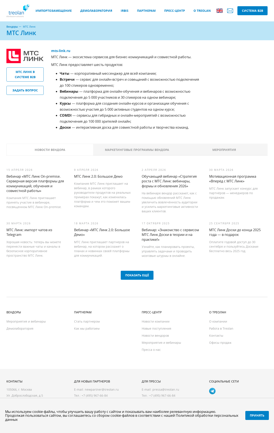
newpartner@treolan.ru (102, 389)
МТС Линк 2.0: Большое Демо (98, 176)
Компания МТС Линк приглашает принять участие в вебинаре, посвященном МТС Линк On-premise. (34, 202)
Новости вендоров (155, 335)
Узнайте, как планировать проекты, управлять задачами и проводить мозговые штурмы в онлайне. (168, 251)
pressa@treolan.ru (165, 389)
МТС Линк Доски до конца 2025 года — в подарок (235, 232)
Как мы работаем (87, 328)
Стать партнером (87, 321)
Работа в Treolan (221, 328)
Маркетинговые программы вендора (137, 150)
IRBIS (124, 11)
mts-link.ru (60, 50)
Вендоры (12, 26)
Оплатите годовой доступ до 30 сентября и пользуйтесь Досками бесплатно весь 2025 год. (233, 246)
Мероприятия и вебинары (26, 321)
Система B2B (252, 11)
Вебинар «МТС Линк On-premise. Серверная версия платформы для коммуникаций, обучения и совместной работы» (35, 183)
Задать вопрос (25, 90)
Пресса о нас (151, 350)
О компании (218, 321)
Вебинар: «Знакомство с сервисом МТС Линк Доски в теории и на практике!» (170, 235)
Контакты (216, 335)
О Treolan (202, 11)
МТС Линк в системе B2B (25, 74)
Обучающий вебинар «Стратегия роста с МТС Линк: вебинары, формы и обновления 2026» (169, 181)
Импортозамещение (54, 11)
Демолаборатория (96, 11)
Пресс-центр (174, 11)
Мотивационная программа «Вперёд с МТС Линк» (232, 178)
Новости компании (156, 321)
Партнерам (146, 11)
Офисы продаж (220, 343)
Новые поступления (156, 328)
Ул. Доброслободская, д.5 (24, 395)
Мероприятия (224, 150)
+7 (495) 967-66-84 (162, 395)
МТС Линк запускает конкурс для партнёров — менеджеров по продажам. (233, 192)
